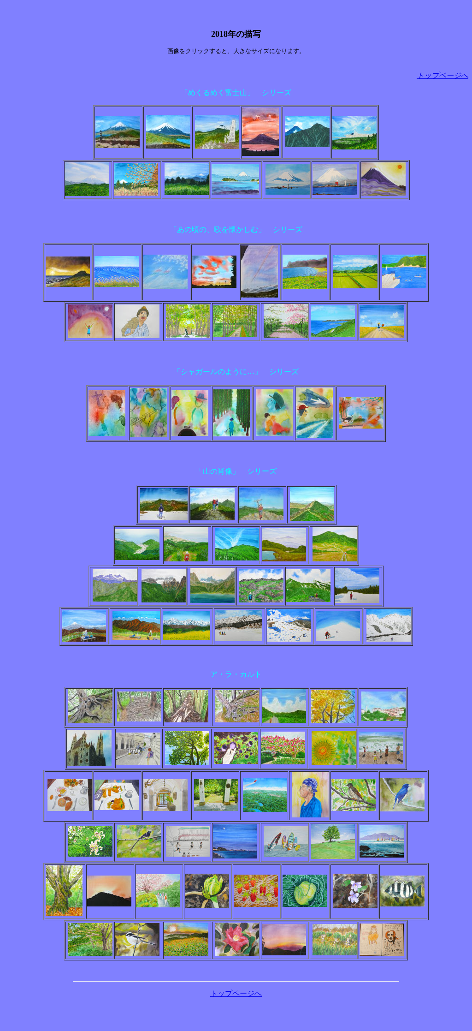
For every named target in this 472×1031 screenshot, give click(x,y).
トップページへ (236, 993)
